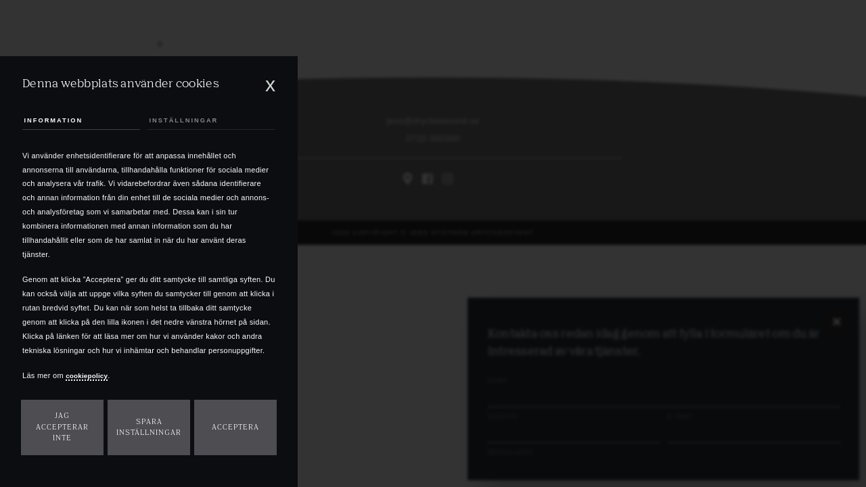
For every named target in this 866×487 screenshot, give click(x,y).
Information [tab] (57, 118)
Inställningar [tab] (187, 118)
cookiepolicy (89, 375)
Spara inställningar (148, 427)
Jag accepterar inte (62, 427)
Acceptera (235, 427)
